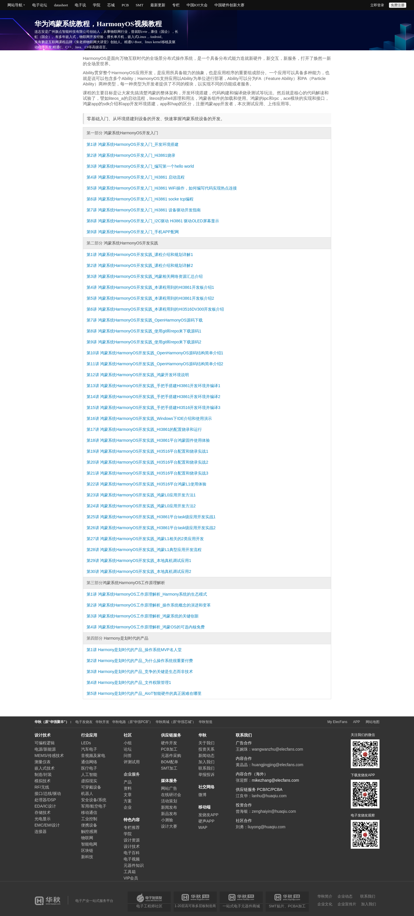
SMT (139, 5)
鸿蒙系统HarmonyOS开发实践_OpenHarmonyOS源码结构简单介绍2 (161, 364)
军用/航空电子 (93, 806)
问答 (128, 755)
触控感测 (89, 831)
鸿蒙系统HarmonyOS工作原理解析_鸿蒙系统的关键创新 (148, 616)
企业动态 (345, 896)
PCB (125, 5)
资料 (128, 788)
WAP (202, 827)
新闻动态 (206, 755)
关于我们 (206, 743)
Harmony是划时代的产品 (125, 638)
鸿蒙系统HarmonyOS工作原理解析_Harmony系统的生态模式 (152, 594)
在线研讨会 (171, 794)
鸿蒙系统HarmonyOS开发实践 (130, 243)
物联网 (87, 837)
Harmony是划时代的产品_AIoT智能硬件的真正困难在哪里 (150, 693)
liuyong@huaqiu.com (266, 827)
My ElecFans (337, 722)
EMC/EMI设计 (47, 825)
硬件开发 (169, 743)
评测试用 (132, 762)
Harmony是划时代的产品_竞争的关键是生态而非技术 (145, 671)
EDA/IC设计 (45, 806)
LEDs (86, 743)
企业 (128, 807)
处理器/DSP (45, 800)
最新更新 (157, 5)
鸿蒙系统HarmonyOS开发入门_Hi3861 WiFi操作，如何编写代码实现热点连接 (167, 188)
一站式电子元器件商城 (241, 906)
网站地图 (372, 722)
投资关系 (206, 749)
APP (356, 722)
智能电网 (89, 844)
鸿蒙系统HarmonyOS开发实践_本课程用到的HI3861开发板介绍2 (156, 298)
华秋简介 (324, 896)
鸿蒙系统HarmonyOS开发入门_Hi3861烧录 (136, 155)
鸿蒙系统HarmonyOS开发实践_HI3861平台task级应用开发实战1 (157, 517)
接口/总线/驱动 (47, 793)
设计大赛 (169, 826)
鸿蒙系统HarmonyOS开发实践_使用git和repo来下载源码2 (149, 342)
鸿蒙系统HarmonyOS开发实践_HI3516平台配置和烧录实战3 (154, 473)
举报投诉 (206, 774)
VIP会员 (131, 878)
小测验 (167, 820)
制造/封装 (43, 774)
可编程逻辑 (44, 743)
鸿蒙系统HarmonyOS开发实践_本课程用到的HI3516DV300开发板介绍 (161, 309)
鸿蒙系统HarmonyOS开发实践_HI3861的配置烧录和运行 (151, 429)
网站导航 (14, 5)
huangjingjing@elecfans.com (277, 764)
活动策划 (169, 801)
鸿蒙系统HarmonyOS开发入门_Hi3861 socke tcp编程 (145, 199)
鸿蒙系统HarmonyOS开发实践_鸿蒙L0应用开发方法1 (147, 495)
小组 (128, 743)
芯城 (111, 5)
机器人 (87, 793)
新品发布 (169, 813)
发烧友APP (208, 814)
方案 (128, 801)
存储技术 (42, 812)
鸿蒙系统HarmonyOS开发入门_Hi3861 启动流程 (141, 177)
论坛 (128, 749)
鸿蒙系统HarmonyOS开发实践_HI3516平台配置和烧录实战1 (154, 451)
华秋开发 (102, 722)
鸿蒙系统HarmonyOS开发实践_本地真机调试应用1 (145, 560)
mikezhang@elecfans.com (275, 780)
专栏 (176, 5)
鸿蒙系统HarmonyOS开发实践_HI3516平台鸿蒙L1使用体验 (153, 484)
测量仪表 (42, 762)
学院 (96, 5)
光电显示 (42, 818)
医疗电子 (89, 768)
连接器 (40, 831)
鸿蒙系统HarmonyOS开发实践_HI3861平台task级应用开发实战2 (157, 527)
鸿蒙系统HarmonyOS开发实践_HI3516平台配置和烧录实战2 (154, 462)
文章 (128, 794)
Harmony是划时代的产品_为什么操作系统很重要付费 (145, 660)
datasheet (61, 5)
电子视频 (132, 859)
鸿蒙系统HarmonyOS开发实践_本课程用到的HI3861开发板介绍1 (156, 287)
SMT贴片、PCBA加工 (287, 906)
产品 (128, 782)
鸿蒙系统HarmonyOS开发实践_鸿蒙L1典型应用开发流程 (150, 549)
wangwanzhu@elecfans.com (277, 749)
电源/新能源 (45, 749)
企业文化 (324, 904)
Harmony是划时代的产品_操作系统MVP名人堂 (140, 649)
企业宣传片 (347, 904)
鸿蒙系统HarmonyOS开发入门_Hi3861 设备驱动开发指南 (149, 210)
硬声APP (206, 821)
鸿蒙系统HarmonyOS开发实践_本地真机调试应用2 (145, 571)
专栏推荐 (132, 827)
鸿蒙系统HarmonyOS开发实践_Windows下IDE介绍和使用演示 (156, 418)
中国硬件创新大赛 (229, 5)
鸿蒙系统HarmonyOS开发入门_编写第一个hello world (146, 166)
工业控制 (89, 818)
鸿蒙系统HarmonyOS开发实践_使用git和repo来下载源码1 (149, 331)
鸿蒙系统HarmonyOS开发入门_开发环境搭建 (138, 144)
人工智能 (89, 774)
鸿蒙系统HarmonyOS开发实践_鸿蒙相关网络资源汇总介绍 (150, 276)
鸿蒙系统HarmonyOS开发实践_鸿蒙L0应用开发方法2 (147, 506)
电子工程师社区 (149, 906)
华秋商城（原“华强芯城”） (176, 722)
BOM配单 (169, 762)
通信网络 (89, 762)
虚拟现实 (89, 781)
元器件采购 (171, 755)
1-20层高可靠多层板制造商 (195, 906)
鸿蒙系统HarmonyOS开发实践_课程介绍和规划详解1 (145, 254)
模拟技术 (42, 781)
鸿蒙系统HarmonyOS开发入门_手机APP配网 (138, 232)
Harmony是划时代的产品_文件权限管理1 (134, 682)
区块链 (87, 850)
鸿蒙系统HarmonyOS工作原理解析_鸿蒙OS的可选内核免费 (151, 627)
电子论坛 (39, 5)
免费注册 (398, 5)
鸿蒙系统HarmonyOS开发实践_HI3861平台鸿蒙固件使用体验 (155, 440)
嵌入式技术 (44, 768)
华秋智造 (205, 722)
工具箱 (130, 871)
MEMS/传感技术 (49, 755)
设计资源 (132, 840)
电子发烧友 (84, 722)
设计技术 (132, 846)
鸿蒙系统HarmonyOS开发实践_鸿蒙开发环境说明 (144, 374)
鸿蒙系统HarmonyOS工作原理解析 (134, 582)
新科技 (87, 856)
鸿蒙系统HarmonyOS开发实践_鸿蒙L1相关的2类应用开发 (152, 538)
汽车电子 (89, 749)
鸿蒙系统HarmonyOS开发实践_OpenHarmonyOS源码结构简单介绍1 (161, 353)
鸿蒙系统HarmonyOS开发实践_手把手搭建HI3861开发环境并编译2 (160, 396)
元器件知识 (134, 865)
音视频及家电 (93, 755)
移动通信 (89, 812)
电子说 (80, 5)
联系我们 (206, 768)
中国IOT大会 (197, 5)
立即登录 (377, 5)
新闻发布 (169, 807)
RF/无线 (41, 787)
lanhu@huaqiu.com (269, 795)
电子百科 (132, 852)
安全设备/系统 (93, 800)
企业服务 (132, 774)
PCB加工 (169, 749)
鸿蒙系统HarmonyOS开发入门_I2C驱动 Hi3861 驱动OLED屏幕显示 (158, 221)
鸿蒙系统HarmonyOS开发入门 (130, 133)
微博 (202, 794)
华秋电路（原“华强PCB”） (132, 722)
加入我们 (206, 762)
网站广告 (169, 788)
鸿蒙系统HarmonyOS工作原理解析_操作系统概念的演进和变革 (154, 605)
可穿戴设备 (91, 787)
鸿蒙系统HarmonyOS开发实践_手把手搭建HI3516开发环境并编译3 (160, 407)
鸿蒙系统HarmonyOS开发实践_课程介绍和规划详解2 (145, 265)
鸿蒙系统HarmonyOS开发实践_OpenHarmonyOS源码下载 (150, 320)
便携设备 (89, 825)
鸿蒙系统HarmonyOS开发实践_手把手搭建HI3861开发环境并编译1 (160, 385)
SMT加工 (169, 768)
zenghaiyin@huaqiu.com (274, 811)
